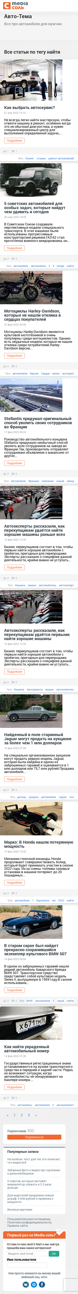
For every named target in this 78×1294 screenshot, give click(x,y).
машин (32, 585)
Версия (34, 373)
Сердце (45, 373)
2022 (61, 900)
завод (70, 481)
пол (71, 797)
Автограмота (35, 689)
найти (70, 266)
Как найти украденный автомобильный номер (26, 1048)
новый (60, 481)
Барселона (42, 900)
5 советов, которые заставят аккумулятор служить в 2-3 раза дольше (29, 1184)
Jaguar (63, 797)
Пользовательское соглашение (28, 1219)
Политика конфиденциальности (29, 1222)
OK (54, 1253)
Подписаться (34, 1137)
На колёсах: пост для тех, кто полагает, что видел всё (34, 1160)
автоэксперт (66, 585)
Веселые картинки (19, 1209)
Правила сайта (17, 1226)
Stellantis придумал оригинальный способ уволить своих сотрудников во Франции (38, 422)
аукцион (33, 797)
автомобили (38, 266)
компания (48, 481)
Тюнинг (29, 158)
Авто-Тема (18, 16)
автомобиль (21, 266)
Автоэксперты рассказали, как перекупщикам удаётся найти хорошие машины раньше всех (34, 530)
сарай (60, 1000)
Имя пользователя (21, 1259)
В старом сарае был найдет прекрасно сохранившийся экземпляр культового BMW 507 (35, 949)
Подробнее (14, 140)
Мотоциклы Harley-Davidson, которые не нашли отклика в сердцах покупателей (32, 315)
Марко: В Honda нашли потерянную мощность (38, 844)
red (54, 900)
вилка (55, 373)
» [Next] (36, 1115)
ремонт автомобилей (61, 158)
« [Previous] (8, 1115)
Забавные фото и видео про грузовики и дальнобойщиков (33, 1171)
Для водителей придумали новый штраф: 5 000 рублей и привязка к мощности (30, 1198)
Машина (20, 585)
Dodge (60, 266)
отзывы (41, 158)
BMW (29, 1000)
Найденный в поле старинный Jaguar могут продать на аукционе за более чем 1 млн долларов (38, 738)
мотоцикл (68, 373)
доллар (21, 797)
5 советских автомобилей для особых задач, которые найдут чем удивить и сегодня (34, 207)
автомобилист (65, 1105)
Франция (33, 481)
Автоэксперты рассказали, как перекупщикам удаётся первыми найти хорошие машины (36, 634)
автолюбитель (47, 585)
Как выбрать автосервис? (29, 107)
